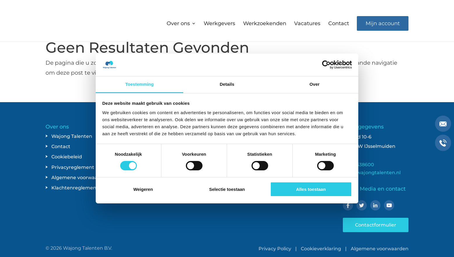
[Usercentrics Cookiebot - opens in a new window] (326, 64)
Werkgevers (219, 24)
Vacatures (307, 24)
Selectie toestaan (227, 189)
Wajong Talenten (71, 136)
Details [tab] (227, 84)
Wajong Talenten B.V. (87, 248)
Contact (338, 24)
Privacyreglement (72, 167)
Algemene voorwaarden (80, 177)
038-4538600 (358, 164)
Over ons (178, 24)
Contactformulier (375, 225)
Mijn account (383, 23)
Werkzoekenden (264, 24)
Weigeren (143, 189)
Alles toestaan (311, 189)
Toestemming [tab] (139, 84)
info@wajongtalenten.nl (372, 172)
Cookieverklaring (321, 248)
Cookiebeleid (66, 157)
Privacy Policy (275, 248)
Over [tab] (315, 84)
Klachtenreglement (74, 188)
